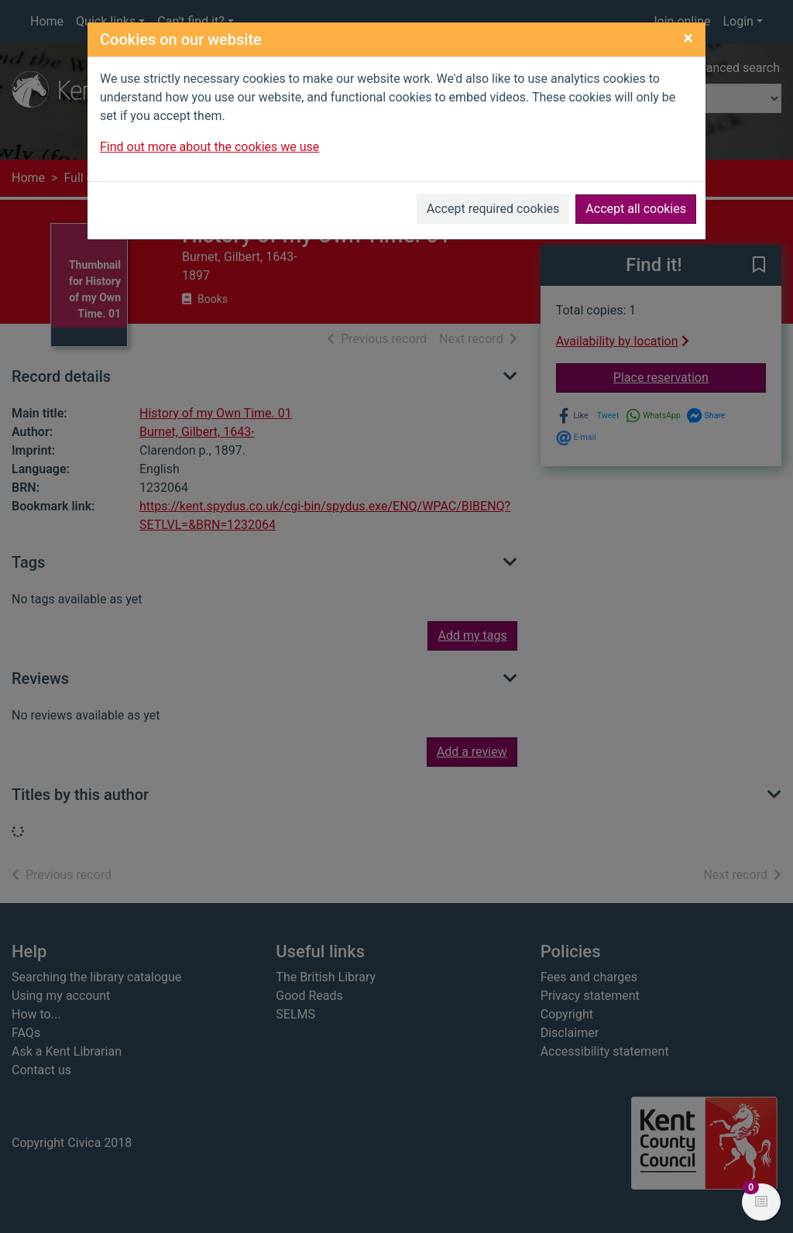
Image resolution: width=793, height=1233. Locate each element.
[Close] (688, 38)
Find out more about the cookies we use (209, 146)
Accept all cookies (635, 208)
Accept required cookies (493, 208)
